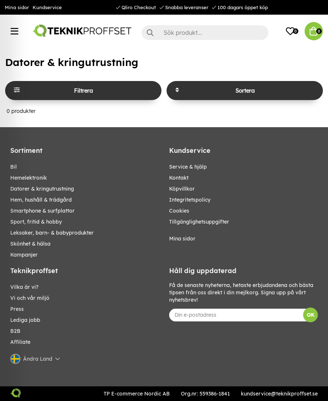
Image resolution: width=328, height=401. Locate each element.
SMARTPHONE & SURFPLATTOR (42, 210)
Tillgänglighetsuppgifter (199, 221)
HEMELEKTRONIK (28, 177)
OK (310, 315)
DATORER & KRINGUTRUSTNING (42, 188)
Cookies (179, 210)
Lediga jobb (25, 320)
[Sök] (205, 32)
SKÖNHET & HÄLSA (30, 243)
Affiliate (20, 342)
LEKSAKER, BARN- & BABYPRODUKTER (52, 232)
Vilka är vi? (24, 287)
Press (17, 309)
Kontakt (179, 177)
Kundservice (47, 7)
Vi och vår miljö (29, 298)
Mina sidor (17, 7)
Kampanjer (24, 254)
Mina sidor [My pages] (182, 238)
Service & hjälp (188, 166)
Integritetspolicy (189, 199)
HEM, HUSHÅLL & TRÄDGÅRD (41, 199)
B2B (15, 331)
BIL (13, 166)
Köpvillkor (182, 188)
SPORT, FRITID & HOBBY (36, 221)
